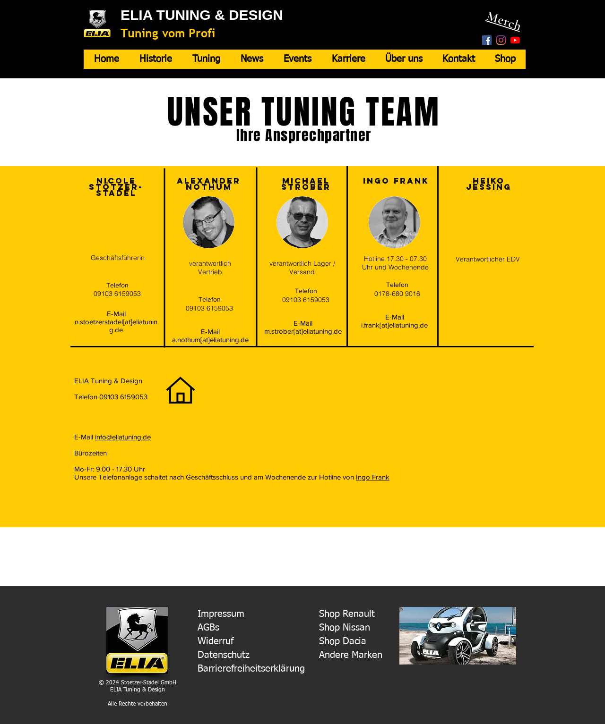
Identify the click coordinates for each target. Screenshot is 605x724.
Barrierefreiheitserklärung (251, 668)
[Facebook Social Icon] (487, 40)
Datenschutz (224, 655)
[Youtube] (515, 40)
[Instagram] (501, 40)
